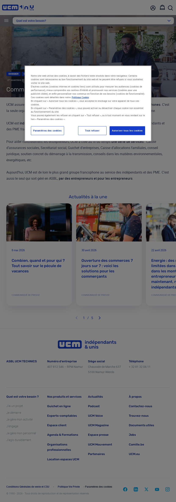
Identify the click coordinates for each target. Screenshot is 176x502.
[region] (88, 103)
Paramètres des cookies (47, 130)
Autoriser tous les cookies (127, 130)
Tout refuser (92, 130)
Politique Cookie (80, 97)
